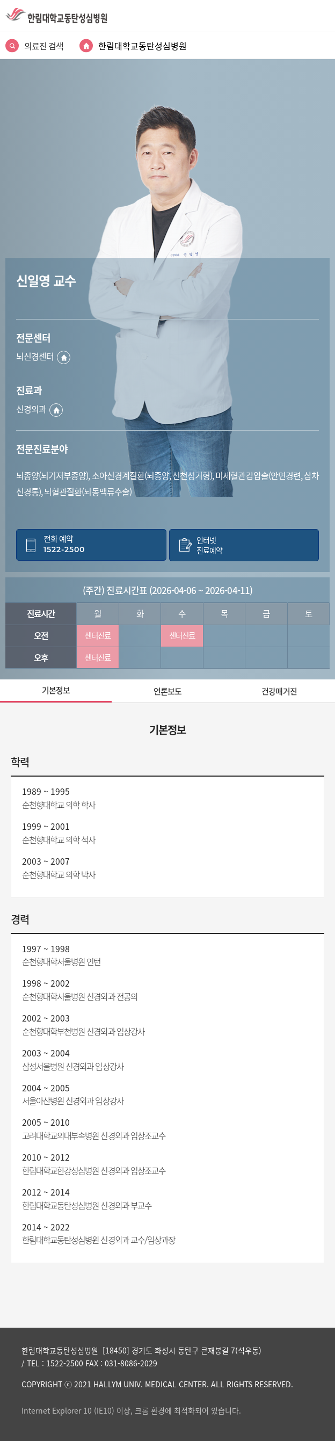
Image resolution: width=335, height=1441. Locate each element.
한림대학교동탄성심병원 (142, 45)
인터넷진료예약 (209, 545)
